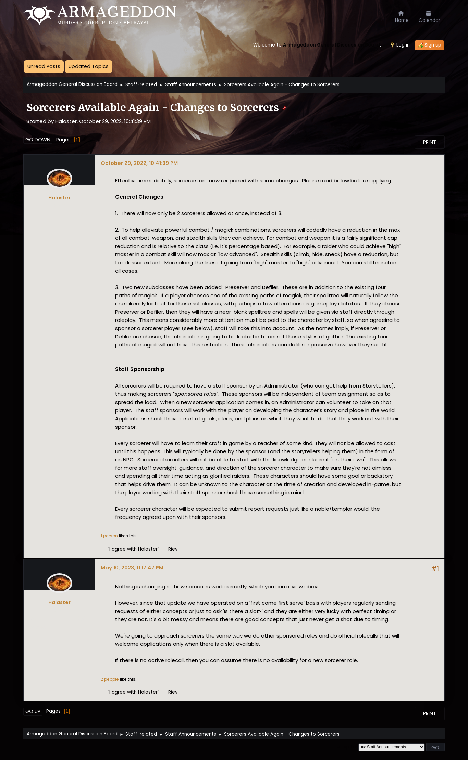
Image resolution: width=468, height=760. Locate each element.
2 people (110, 679)
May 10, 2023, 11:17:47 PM (132, 567)
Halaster (59, 197)
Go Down (37, 139)
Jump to (346, 747)
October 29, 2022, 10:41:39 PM (139, 163)
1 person (109, 536)
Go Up (32, 711)
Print (429, 142)
